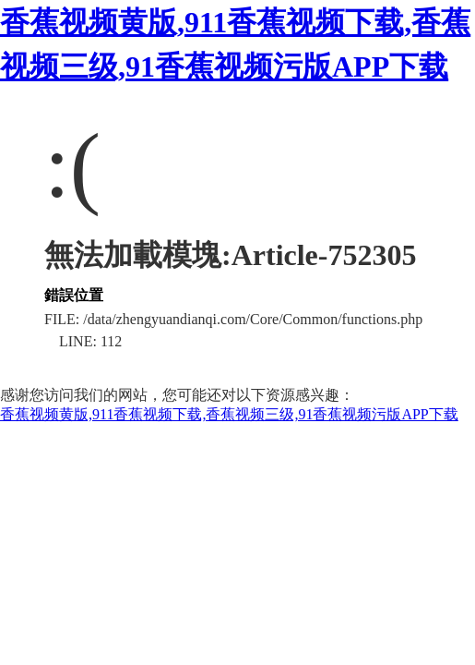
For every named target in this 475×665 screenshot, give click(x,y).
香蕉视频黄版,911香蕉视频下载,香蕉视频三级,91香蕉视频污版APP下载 (229, 414)
